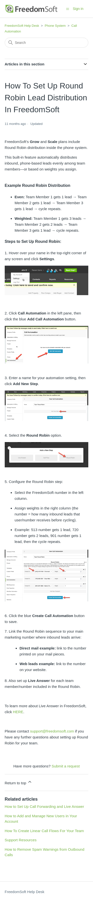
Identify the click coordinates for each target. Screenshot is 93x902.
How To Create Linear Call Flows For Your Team (44, 831)
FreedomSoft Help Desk (22, 26)
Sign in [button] (78, 9)
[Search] (47, 43)
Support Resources (20, 840)
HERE (18, 712)
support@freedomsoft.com (52, 731)
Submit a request (66, 766)
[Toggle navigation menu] (67, 8)
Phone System (55, 26)
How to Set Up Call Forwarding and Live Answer (44, 806)
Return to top (18, 782)
